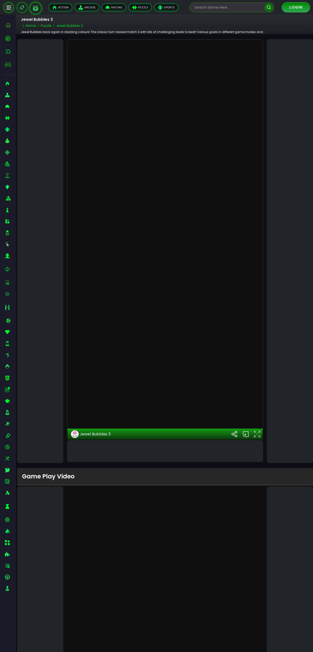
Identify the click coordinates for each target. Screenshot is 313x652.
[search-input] (228, 7)
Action (60, 7)
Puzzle (140, 7)
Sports (166, 7)
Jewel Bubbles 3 (91, 431)
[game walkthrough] (35, 8)
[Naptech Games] (22, 7)
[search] (268, 7)
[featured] (10, 51)
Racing (114, 7)
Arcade (87, 7)
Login (295, 7)
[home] (10, 25)
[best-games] (10, 38)
